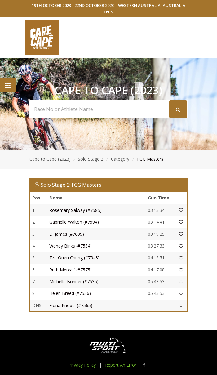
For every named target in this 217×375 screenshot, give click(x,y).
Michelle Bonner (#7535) (74, 281)
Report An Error (120, 365)
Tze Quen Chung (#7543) (74, 258)
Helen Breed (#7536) (70, 293)
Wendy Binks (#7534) (70, 246)
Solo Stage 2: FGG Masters (71, 184)
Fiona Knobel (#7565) (70, 305)
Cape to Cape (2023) (50, 159)
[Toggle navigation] (183, 37)
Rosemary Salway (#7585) (75, 210)
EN (108, 12)
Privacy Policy (82, 365)
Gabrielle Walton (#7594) (74, 222)
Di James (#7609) (66, 234)
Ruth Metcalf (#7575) (70, 270)
